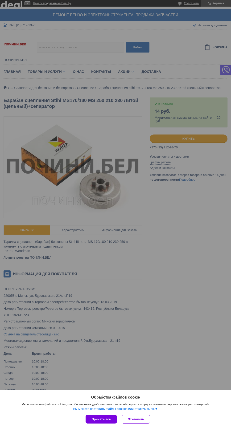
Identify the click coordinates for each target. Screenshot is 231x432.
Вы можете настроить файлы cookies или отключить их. (114, 409)
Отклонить (136, 419)
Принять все (101, 419)
